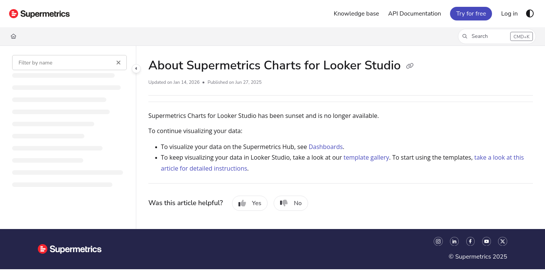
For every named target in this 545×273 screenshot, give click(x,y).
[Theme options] (530, 14)
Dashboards (325, 147)
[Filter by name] (69, 62)
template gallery (366, 157)
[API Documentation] (414, 13)
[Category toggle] (136, 68)
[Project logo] (39, 13)
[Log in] (509, 13)
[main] (340, 137)
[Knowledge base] (356, 13)
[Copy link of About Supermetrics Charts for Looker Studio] (410, 66)
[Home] (13, 36)
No (291, 203)
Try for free (471, 13)
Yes (250, 203)
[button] (497, 36)
